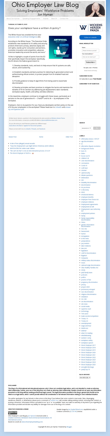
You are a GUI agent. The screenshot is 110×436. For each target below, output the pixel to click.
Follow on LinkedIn (90, 37)
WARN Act (84, 328)
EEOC (83, 192)
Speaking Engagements (31, 19)
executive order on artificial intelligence (22, 37)
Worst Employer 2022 (88, 357)
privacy (83, 285)
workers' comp (86, 338)
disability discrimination (88, 182)
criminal (83, 170)
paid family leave (86, 272)
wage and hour (86, 326)
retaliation (84, 297)
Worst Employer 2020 (88, 352)
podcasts (84, 275)
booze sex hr (85, 156)
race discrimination (87, 292)
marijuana (84, 258)
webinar (83, 331)
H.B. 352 (84, 229)
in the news (85, 238)
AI (82, 144)
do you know (85, 187)
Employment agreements (89, 204)
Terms (89, 70)
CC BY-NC (73, 411)
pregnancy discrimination (89, 282)
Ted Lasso (84, 314)
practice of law (86, 280)
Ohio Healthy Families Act (89, 268)
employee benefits (87, 197)
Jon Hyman (31, 416)
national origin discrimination (90, 265)
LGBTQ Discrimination (88, 253)
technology (85, 311)
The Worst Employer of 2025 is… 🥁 (22, 153)
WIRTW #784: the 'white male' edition (22, 148)
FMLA (83, 222)
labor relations (86, 246)
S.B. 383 (84, 299)
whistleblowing (86, 335)
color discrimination (87, 161)
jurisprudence (85, 241)
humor (83, 234)
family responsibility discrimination (87, 219)
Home (41, 137)
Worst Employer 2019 (88, 350)
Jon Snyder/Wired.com (75, 409)
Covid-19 (84, 166)
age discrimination (87, 141)
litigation (84, 255)
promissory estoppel (88, 289)
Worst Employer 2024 (88, 362)
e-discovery (85, 190)
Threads (33, 129)
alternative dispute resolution (90, 146)
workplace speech (87, 343)
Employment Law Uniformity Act (90, 210)
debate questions (87, 175)
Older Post (69, 137)
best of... (84, 151)
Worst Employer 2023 (88, 360)
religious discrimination (88, 294)
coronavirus (85, 163)
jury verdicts (85, 243)
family (83, 216)
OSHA (83, 270)
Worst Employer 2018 (88, 348)
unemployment (86, 323)
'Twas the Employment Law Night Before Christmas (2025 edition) (32, 146)
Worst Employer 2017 (88, 345)
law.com (84, 248)
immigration (85, 236)
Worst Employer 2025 (88, 365)
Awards (45, 19)
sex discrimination (87, 301)
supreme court (86, 309)
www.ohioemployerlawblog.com (32, 422)
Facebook (42, 129)
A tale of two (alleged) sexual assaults (22, 143)
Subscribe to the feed (15, 125)
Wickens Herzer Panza (58, 118)
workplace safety (86, 340)
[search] (86, 128)
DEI (82, 180)
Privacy (95, 70)
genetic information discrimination (87, 225)
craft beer (84, 168)
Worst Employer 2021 (88, 355)
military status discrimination (90, 260)
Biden (83, 153)
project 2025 (85, 287)
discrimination (85, 185)
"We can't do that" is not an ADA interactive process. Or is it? (30, 151)
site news (84, 304)
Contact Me (64, 19)
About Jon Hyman (13, 19)
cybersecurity (85, 173)
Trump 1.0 (84, 318)
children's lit (85, 158)
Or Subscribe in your (90, 79)
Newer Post (12, 137)
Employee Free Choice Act (90, 199)
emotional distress (87, 195)
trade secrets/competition (89, 316)
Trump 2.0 (84, 321)
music (83, 263)
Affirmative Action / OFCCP (90, 139)
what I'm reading (86, 333)
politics (83, 277)
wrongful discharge (87, 367)
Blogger (69, 427)
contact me (54, 400)
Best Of (54, 19)
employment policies (88, 213)
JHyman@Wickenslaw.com (49, 120)
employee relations (87, 202)
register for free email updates (32, 125)
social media (85, 306)
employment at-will (87, 207)
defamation (85, 178)
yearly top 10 (85, 369)
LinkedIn (58, 107)
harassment (85, 231)
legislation (84, 251)
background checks (87, 149)
